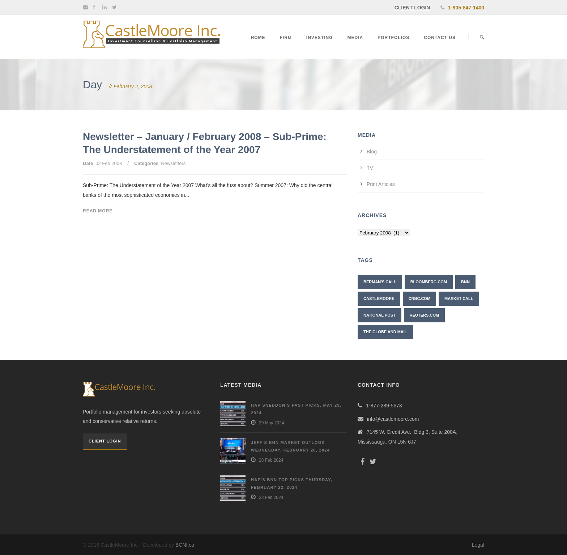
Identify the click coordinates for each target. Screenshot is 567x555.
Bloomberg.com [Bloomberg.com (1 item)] (428, 282)
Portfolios (393, 37)
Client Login (105, 441)
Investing (319, 37)
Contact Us (440, 37)
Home (258, 37)
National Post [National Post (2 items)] (379, 315)
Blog (372, 151)
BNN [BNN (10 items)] (465, 282)
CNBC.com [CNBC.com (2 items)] (420, 298)
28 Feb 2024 (271, 460)
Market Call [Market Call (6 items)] (458, 298)
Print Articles (381, 184)
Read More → (101, 210)
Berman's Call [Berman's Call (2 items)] (379, 282)
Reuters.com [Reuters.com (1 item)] (424, 315)
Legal (478, 545)
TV (370, 168)
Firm (286, 37)
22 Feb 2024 (271, 497)
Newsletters (173, 163)
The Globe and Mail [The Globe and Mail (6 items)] (385, 332)
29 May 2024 (271, 422)
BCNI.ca (184, 545)
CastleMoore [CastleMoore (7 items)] (379, 298)
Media (355, 37)
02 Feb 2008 (108, 163)
